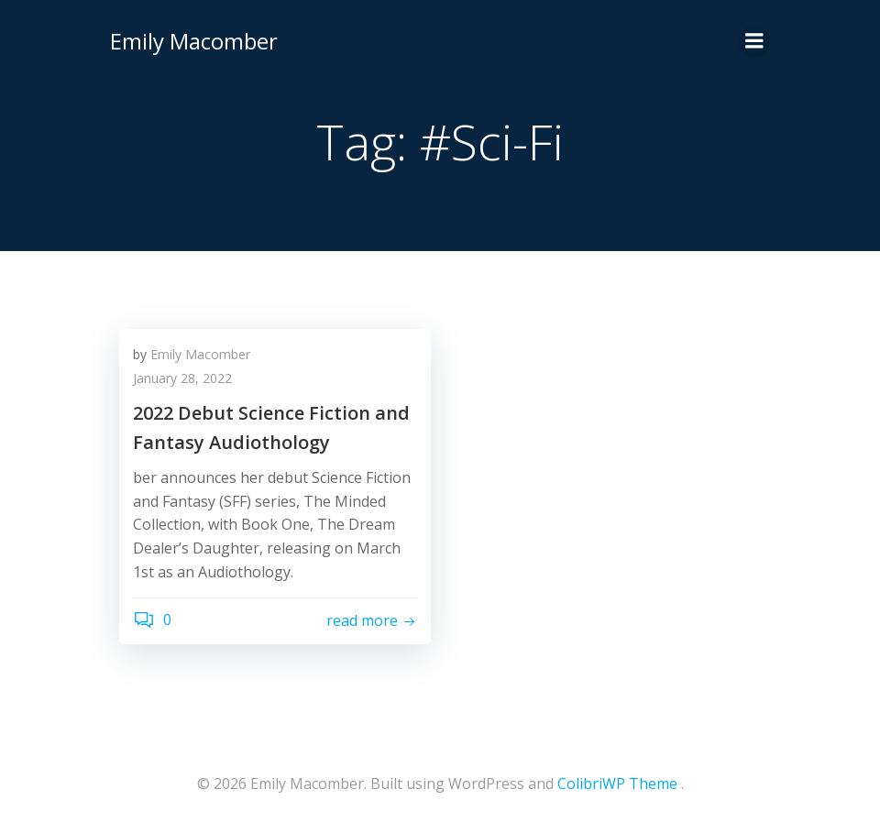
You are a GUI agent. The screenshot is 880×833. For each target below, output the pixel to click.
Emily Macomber (194, 41)
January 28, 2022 (182, 378)
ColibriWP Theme (617, 783)
